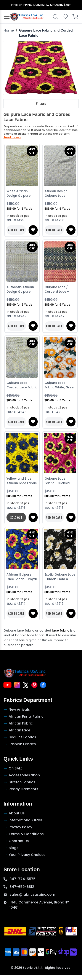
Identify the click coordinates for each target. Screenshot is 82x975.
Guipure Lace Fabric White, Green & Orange (60, 385)
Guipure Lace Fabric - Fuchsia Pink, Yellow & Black (60, 481)
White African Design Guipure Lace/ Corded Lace (21, 194)
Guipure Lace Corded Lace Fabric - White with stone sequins (21, 385)
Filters (41, 103)
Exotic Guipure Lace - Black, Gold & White (60, 577)
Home (8, 30)
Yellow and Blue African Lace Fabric (21, 480)
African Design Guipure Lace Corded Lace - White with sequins (59, 194)
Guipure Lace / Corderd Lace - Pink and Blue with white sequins (59, 290)
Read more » (12, 137)
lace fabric (60, 630)
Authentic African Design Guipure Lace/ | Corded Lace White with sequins (20, 290)
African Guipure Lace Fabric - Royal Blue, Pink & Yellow (21, 577)
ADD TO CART (16, 230)
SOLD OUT (16, 517)
